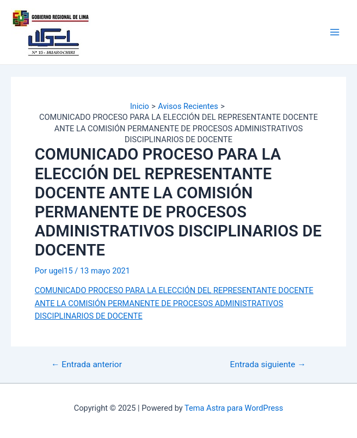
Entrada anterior (86, 365)
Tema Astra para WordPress (233, 408)
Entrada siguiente (268, 365)
